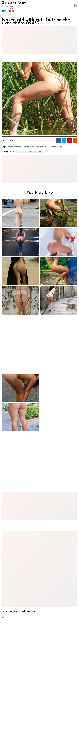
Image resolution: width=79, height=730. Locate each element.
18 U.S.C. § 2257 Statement (52, 726)
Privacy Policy (58, 724)
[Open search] (75, 6)
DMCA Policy (70, 724)
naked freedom (14, 147)
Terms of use (46, 724)
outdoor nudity (55, 147)
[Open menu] (70, 6)
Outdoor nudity (35, 152)
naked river (29, 147)
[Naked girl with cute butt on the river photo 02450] (39, 99)
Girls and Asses (14, 3)
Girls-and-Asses (23, 709)
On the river (21, 152)
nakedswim (41, 147)
